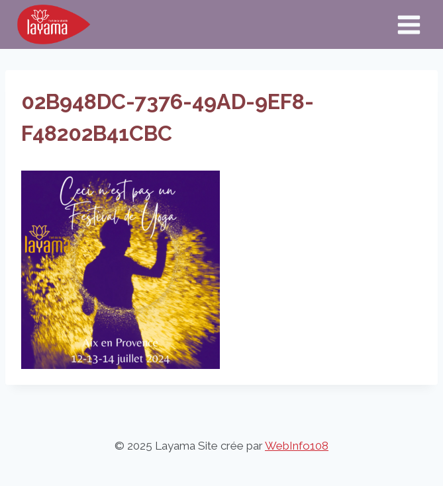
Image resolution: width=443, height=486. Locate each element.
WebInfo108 (296, 445)
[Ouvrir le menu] (408, 24)
